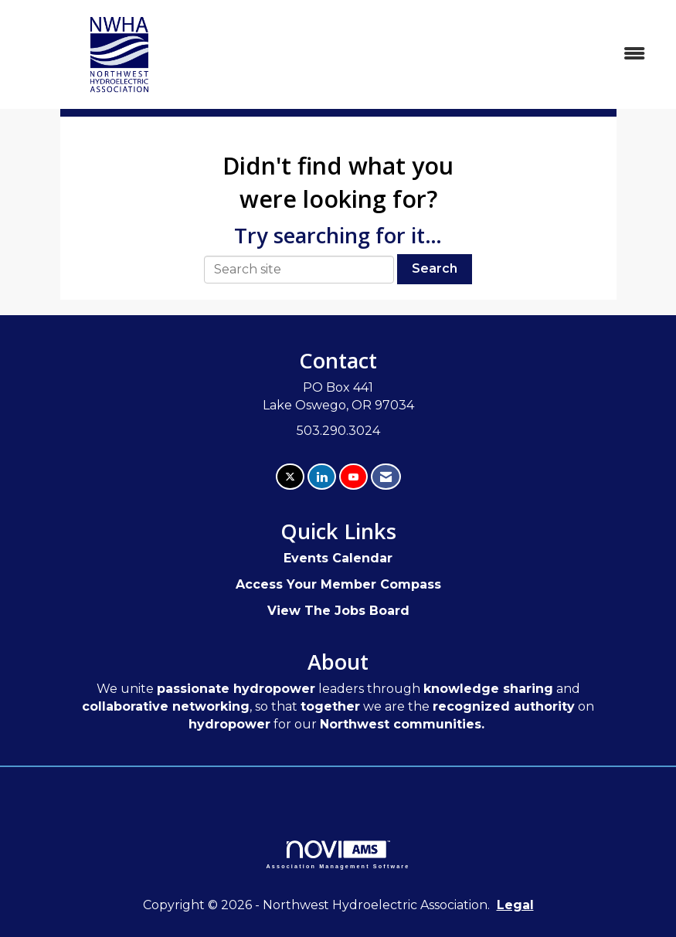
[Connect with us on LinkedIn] (321, 477)
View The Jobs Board (338, 610)
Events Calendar (338, 558)
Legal (515, 905)
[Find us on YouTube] (353, 477)
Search (434, 268)
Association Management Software (338, 854)
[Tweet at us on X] (290, 477)
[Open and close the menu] (443, 54)
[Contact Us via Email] (386, 477)
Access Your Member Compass (338, 584)
